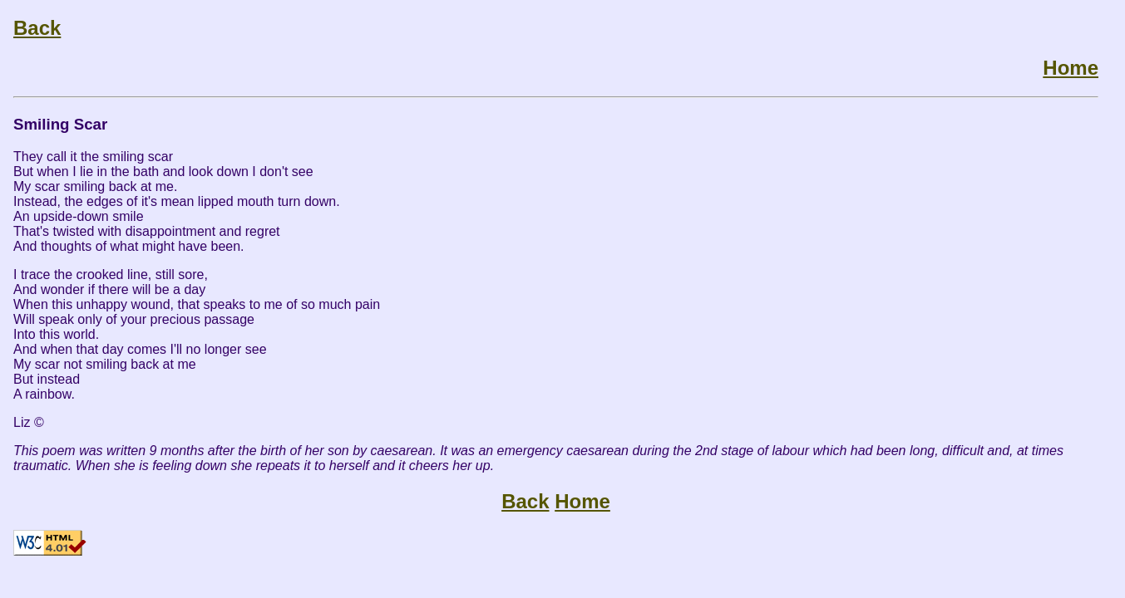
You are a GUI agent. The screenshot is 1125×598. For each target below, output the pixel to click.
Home (1070, 67)
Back (37, 28)
